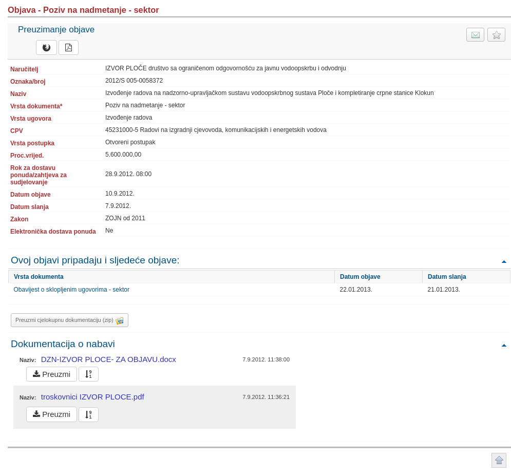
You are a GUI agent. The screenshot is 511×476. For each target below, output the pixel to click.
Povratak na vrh (503, 261)
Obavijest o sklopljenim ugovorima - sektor (71, 289)
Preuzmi (51, 374)
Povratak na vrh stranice (498, 460)
